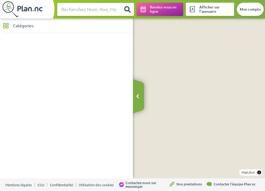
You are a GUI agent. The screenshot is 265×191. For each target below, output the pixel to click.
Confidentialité (61, 185)
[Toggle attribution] (259, 172)
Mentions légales (18, 185)
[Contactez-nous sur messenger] (144, 184)
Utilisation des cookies (96, 185)
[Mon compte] (250, 9)
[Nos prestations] (187, 184)
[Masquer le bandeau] (137, 97)
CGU (40, 185)
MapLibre (248, 172)
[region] (199, 98)
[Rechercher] (127, 9)
